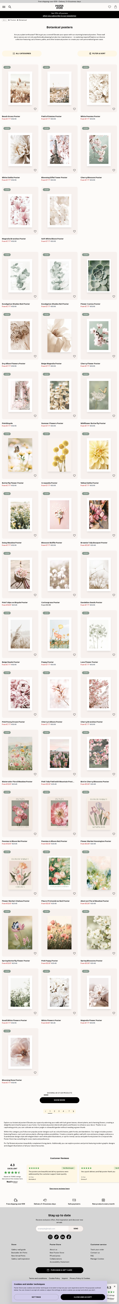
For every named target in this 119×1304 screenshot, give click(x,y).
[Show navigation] (4, 7)
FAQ (92, 1256)
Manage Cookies (97, 1259)
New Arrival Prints (18, 1256)
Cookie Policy (54, 1278)
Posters (13, 20)
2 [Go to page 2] (54, 1111)
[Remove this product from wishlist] (35, 109)
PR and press (55, 1256)
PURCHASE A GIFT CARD (59, 1270)
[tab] (110, 7)
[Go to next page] (73, 1111)
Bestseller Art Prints (19, 1253)
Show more (59, 1100)
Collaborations (56, 1259)
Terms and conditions (38, 1278)
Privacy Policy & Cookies (80, 1278)
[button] (109, 1293)
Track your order (97, 1249)
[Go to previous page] (45, 1111)
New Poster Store (57, 1253)
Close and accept (83, 1297)
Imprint (65, 1278)
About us (53, 1249)
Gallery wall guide (18, 1249)
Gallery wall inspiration (20, 1259)
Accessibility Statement (59, 1262)
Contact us (95, 1253)
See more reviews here (60, 1188)
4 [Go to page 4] (63, 1111)
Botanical (23, 20)
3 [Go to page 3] (58, 1111)
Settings (36, 1297)
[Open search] (10, 7)
